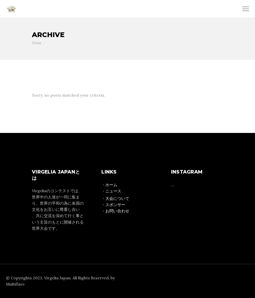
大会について (117, 198)
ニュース (113, 190)
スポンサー (115, 204)
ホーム (111, 184)
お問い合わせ (117, 210)
